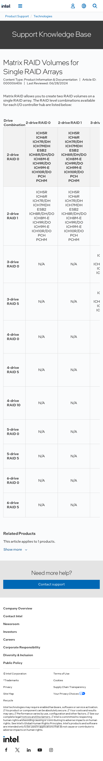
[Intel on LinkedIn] (29, 749)
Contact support (51, 584)
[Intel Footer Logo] (11, 739)
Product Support (17, 16)
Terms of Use (61, 673)
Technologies (43, 16)
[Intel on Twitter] (17, 749)
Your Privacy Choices (69, 693)
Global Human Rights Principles (43, 723)
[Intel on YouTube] (40, 749)
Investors (10, 632)
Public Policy (12, 663)
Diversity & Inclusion (18, 655)
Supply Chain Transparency (69, 687)
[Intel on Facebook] (6, 749)
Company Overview (17, 608)
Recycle (8, 700)
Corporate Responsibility (21, 647)
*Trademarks (11, 680)
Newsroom (11, 624)
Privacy (7, 687)
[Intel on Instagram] (51, 749)
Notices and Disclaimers (35, 717)
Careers (9, 639)
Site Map (8, 693)
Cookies (58, 680)
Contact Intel (12, 616)
